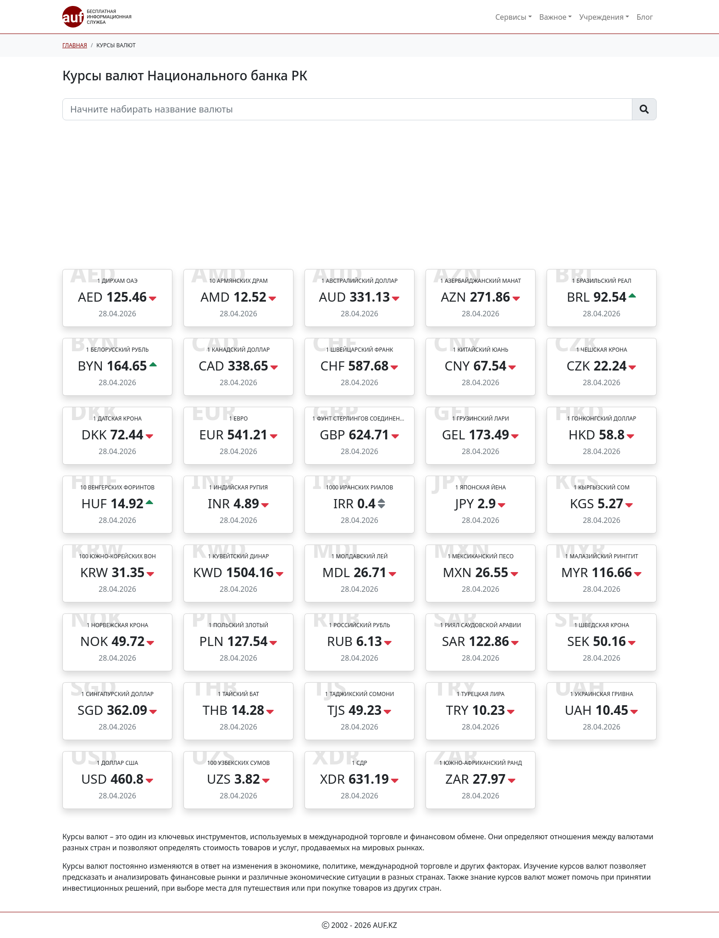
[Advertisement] (359, 200)
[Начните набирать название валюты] (347, 109)
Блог (644, 17)
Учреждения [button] (601, 17)
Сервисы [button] (510, 17)
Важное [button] (552, 17)
